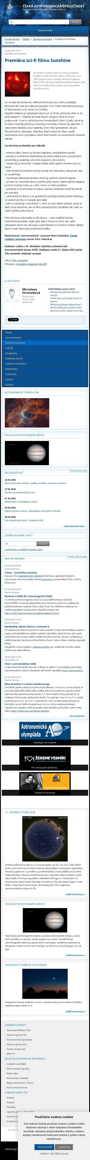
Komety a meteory (16, 1121)
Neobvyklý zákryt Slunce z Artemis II (27, 626)
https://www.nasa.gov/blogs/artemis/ (30, 710)
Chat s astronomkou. (72, 670)
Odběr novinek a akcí (18, 535)
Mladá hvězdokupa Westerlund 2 (66, 304)
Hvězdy (9, 348)
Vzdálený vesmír (14, 358)
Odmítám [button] (64, 1147)
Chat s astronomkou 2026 (20, 663)
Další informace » (76, 894)
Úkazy (8, 332)
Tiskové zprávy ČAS (17, 1034)
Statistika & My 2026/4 (29, 575)
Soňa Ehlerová (11, 659)
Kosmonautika (13, 337)
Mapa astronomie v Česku (20, 1082)
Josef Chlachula (12, 568)
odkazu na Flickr (41, 646)
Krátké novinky (15, 558)
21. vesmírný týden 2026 (20, 812)
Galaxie (11, 1102)
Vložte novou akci (78, 470)
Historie (9, 384)
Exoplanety (11, 353)
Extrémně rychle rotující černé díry (66, 310)
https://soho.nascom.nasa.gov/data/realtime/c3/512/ (32, 613)
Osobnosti (11, 374)
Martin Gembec (12, 592)
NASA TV (11, 1053)
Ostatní (9, 379)
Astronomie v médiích (18, 1078)
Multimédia (11, 369)
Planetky (11, 1107)
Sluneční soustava (42, 39)
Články (26, 39)
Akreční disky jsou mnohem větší (65, 307)
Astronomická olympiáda (19, 1039)
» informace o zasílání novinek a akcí (23, 549)
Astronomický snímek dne (22, 392)
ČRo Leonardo (20, 260)
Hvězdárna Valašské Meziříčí (31, 264)
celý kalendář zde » (74, 526)
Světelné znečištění (15, 363)
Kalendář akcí (14, 472)
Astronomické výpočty (18, 1068)
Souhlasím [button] (45, 1147)
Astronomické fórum (17, 1087)
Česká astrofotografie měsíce (24, 435)
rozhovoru (46, 579)
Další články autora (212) (61, 289)
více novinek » (77, 715)
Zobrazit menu (45, 30)
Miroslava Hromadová (15, 53)
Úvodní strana (12, 39)
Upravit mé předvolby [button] (54, 1153)
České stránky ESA (16, 1049)
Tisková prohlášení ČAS (19, 1030)
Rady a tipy (12, 1073)
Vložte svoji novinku (77, 556)
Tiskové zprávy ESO (17, 1044)
